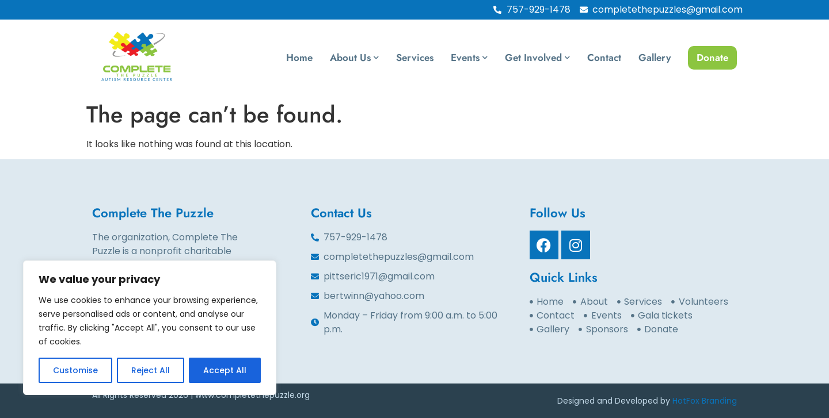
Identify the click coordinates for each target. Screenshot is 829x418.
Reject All (150, 370)
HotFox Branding (704, 401)
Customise (75, 370)
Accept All (224, 370)
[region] (149, 327)
